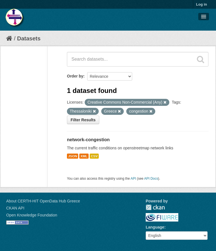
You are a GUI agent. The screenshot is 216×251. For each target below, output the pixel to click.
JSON (72, 156)
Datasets (28, 38)
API (133, 179)
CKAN (155, 207)
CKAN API (15, 208)
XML (83, 156)
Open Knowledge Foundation (31, 215)
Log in (201, 4)
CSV (94, 156)
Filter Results (83, 120)
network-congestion (88, 139)
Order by (75, 76)
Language (155, 227)
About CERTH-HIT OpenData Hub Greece (43, 201)
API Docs (151, 179)
